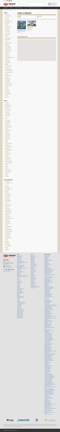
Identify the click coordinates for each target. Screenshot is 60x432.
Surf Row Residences (47, 371)
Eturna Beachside (47, 300)
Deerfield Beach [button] (8, 37)
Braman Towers (46, 284)
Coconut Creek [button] (8, 26)
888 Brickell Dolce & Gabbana (48, 260)
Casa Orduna (33, 263)
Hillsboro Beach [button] (8, 51)
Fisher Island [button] (7, 46)
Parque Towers (19, 293)
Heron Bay (32, 267)
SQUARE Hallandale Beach (48, 354)
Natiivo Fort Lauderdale (47, 329)
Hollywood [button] (7, 52)
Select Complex (39, 16)
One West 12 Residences (48, 340)
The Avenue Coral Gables (48, 374)
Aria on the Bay (19, 260)
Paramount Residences (20, 292)
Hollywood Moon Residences (48, 313)
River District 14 (8, 16)
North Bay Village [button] (8, 65)
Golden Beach (33, 257)
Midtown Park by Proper (48, 325)
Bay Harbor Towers (47, 279)
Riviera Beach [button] (7, 80)
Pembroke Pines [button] (8, 75)
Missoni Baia (19, 274)
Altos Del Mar (33, 259)
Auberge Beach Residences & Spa (22, 262)
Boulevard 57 (46, 283)
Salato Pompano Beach (47, 356)
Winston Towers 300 (20, 313)
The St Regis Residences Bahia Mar (49, 390)
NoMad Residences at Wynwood (49, 331)
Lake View (32, 273)
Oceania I (18, 283)
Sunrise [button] (6, 87)
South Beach (32, 284)
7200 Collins (46, 266)
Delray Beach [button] (7, 39)
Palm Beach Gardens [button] (9, 70)
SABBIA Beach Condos (20, 297)
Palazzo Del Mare (19, 289)
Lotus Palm (32, 276)
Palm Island (32, 280)
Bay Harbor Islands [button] (8, 21)
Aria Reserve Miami (47, 273)
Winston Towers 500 (20, 315)
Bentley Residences (47, 281)
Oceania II (18, 284)
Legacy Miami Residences (48, 321)
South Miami (19, 257)
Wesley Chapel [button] (7, 169)
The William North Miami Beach (49, 394)
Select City (19, 16)
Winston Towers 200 (20, 312)
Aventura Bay (33, 261)
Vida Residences (46, 406)
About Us (4, 271)
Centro (18, 264)
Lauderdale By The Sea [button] (9, 57)
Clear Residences (47, 289)
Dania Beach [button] (7, 34)
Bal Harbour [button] (7, 19)
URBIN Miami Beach (47, 402)
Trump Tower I (19, 306)
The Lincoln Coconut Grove (48, 381)
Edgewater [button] (7, 44)
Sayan (18, 299)
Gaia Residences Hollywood (48, 307)
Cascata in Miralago (34, 264)
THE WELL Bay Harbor (47, 373)
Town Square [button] (7, 92)
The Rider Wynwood (47, 385)
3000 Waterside (46, 263)
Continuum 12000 (47, 291)
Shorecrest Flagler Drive (47, 362)
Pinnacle (18, 294)
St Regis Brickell (46, 369)
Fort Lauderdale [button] (8, 47)
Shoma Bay (46, 361)
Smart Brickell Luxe (47, 365)
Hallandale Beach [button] (8, 49)
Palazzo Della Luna (20, 291)
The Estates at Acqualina (48, 379)
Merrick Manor (19, 272)
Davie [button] (6, 36)
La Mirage (32, 272)
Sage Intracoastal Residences (48, 355)
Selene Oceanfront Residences (49, 358)
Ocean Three (19, 280)
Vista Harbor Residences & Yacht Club (50, 408)
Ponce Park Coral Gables (48, 348)
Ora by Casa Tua (46, 342)
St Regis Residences (47, 370)
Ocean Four (18, 281)
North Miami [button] (7, 67)
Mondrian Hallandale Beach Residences (23, 275)
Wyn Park (45, 413)
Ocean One (18, 278)
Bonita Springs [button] (7, 108)
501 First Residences (47, 259)
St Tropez (18, 300)
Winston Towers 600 (20, 316)
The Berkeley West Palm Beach (49, 375)
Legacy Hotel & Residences (48, 320)
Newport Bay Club (33, 278)
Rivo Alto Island (33, 282)
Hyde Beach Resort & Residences (22, 268)
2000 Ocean (19, 259)
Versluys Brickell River (47, 404)
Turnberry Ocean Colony (20, 310)
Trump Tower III (19, 308)
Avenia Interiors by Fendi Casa (48, 277)
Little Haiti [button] (7, 59)
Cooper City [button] (7, 29)
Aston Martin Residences (20, 261)
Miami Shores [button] (7, 138)
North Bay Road (33, 279)
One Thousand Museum (20, 288)
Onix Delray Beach (47, 341)
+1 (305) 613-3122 (54, 3)
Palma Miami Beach (47, 345)
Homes (32, 254)
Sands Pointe (19, 298)
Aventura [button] (7, 18)
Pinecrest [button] (7, 154)
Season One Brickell (47, 357)
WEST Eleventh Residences (48, 410)
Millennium (18, 273)
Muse (18, 277)
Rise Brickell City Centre (20, 296)
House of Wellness (47, 314)
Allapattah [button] (7, 14)
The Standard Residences (48, 391)
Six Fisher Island (46, 363)
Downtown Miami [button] (8, 42)
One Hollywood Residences (48, 337)
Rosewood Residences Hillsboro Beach (50, 353)
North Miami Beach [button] (8, 69)
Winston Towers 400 (20, 314)
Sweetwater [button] (7, 90)
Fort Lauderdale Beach (34, 266)
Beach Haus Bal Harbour (48, 280)
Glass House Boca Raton (48, 308)
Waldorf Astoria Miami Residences (49, 412)
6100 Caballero (46, 265)
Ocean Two (18, 279)
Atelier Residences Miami (48, 276)
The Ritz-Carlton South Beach (48, 388)
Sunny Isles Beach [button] (8, 85)
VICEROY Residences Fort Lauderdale (49, 403)
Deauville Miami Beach (47, 293)
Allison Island (33, 258)
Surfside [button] (6, 88)
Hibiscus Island (33, 268)
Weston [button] (6, 95)
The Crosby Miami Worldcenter (49, 377)
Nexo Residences (47, 330)
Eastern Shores (33, 265)
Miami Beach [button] (7, 60)
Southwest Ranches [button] (8, 83)
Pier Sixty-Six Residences (48, 347)
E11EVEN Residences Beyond (48, 296)
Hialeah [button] (6, 128)
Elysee (45, 298)
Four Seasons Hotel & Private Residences (50, 304)
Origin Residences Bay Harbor (48, 343)
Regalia (18, 295)
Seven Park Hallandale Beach (48, 360)
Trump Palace (19, 304)
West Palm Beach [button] (8, 93)
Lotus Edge (32, 275)
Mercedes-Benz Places (47, 324)
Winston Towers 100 (20, 311)
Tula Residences (46, 396)
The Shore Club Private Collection (49, 389)
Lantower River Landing (9, 15)
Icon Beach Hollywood (47, 315)
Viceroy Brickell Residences (48, 405)
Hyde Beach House (20, 267)
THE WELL (45, 372)
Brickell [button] (6, 24)
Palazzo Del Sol (19, 290)
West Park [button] (7, 172)
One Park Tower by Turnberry (48, 338)
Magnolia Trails (33, 277)
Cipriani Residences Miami (48, 288)
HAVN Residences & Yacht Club (49, 309)
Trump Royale (19, 305)
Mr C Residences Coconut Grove (21, 276)
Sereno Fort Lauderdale (47, 359)
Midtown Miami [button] (8, 62)
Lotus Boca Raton (33, 274)
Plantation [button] (7, 77)
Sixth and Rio (46, 364)
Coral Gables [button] (7, 31)
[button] (33, 58)
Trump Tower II (19, 307)
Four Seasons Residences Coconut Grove (50, 305)
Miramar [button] (6, 64)
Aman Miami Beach (47, 272)
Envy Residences (46, 299)
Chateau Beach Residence (21, 265)
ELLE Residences (46, 297)
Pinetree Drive (33, 281)
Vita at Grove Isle (46, 409)
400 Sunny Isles (19, 258)
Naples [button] (6, 141)
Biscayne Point (33, 262)
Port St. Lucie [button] (7, 159)
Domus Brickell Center (47, 295)
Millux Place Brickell (47, 326)
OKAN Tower (46, 332)
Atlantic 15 (32, 260)
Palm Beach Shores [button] (8, 72)
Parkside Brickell (46, 346)
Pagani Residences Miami (48, 344)
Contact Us (8, 271)
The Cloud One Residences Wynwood (49, 376)
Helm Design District (47, 312)
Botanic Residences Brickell (48, 282)
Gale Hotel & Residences (20, 266)
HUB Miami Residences (47, 311)
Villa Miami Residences (47, 407)
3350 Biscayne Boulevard (48, 264)
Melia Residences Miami (48, 323)
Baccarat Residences (47, 278)
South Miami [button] (7, 82)
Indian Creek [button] (7, 54)
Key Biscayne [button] (7, 56)
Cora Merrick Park (47, 292)
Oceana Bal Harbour (20, 282)
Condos (18, 254)
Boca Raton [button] (7, 23)
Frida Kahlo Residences (47, 306)
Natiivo (45, 328)
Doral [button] (6, 41)
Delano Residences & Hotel (48, 294)
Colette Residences (47, 290)
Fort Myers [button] (7, 123)
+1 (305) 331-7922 (54, 4)
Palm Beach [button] (7, 148)
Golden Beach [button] (7, 125)
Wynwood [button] (7, 96)
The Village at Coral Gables (48, 393)
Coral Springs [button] (7, 33)
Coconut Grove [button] (8, 28)
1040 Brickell (46, 261)
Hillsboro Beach (19, 256)
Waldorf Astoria (46, 411)
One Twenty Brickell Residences (49, 339)
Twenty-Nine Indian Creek (48, 397)
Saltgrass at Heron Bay (34, 283)
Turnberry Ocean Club (20, 309)
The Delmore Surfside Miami (48, 378)
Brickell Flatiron (19, 263)
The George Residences (47, 380)
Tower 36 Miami (46, 395)
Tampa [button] (6, 167)
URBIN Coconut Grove (47, 401)
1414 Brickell (46, 262)
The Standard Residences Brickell (49, 392)
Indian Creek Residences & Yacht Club (50, 316)
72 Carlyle (45, 258)
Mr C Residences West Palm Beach (49, 327)
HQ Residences (46, 310)
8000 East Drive (46, 267)
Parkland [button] (6, 151)
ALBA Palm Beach (47, 268)
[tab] (10, 14)
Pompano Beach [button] (8, 78)
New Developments (47, 254)
